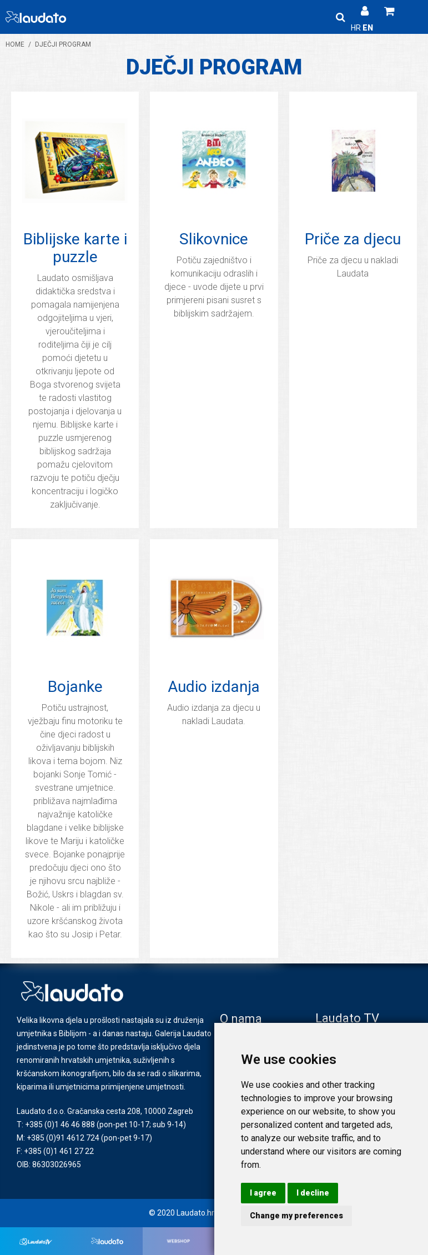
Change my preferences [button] (296, 1215)
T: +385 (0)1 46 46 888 (56, 1124)
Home (15, 44)
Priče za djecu (353, 239)
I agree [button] (263, 1192)
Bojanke (75, 686)
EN (367, 27)
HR (356, 27)
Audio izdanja (214, 686)
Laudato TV (347, 1018)
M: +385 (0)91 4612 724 (58, 1137)
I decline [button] (312, 1192)
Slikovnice (213, 239)
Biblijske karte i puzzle (75, 248)
